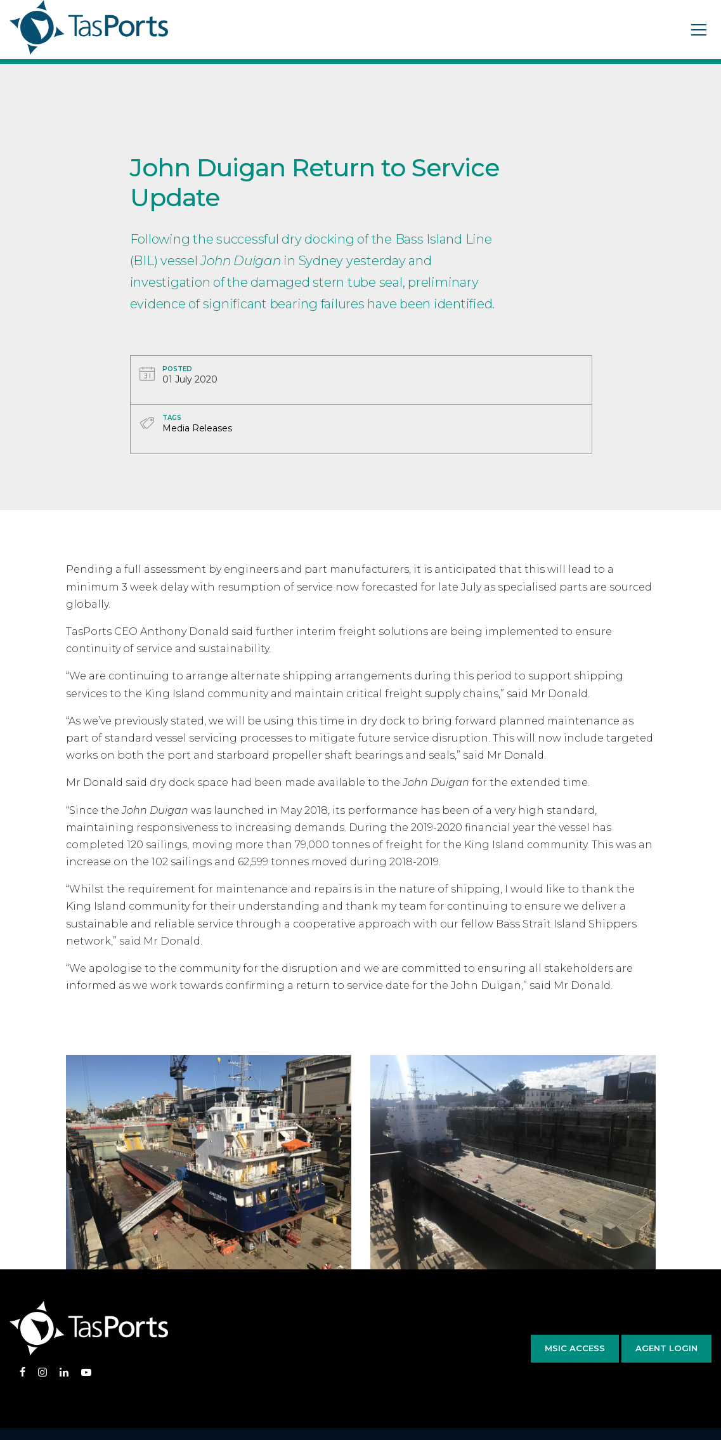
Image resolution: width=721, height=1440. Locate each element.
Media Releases (197, 428)
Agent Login (666, 1348)
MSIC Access (575, 1348)
